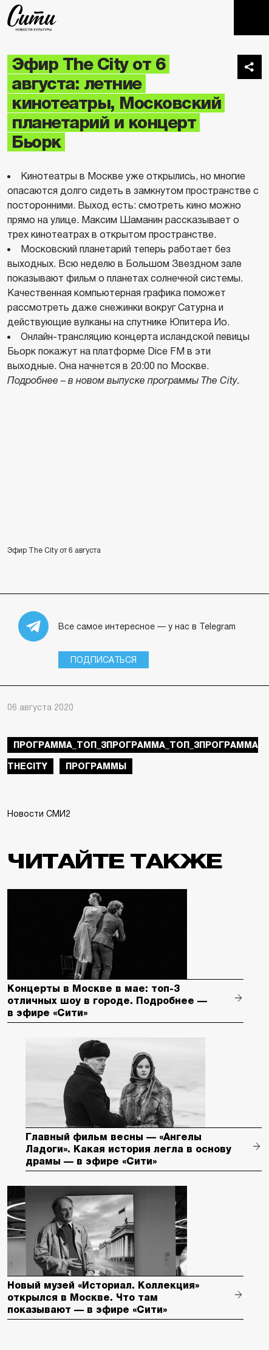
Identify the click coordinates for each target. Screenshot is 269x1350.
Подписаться (103, 660)
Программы (96, 766)
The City (31, 17)
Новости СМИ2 (38, 814)
